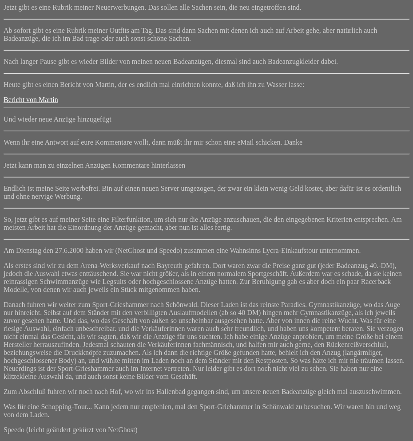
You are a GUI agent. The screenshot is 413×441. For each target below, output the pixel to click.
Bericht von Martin (31, 99)
